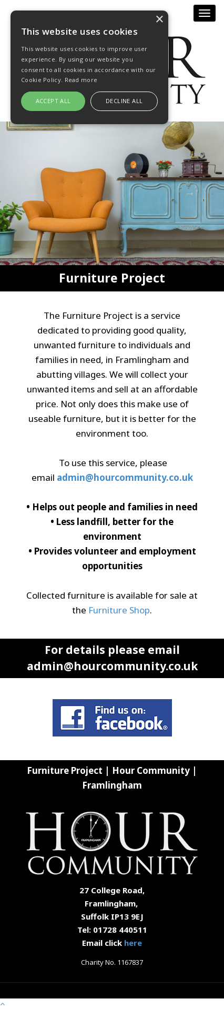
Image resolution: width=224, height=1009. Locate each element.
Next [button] (190, 193)
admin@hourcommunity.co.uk (125, 477)
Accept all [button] (53, 101)
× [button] (159, 20)
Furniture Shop (119, 610)
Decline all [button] (124, 101)
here (133, 942)
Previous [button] (34, 193)
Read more (81, 80)
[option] (112, 193)
